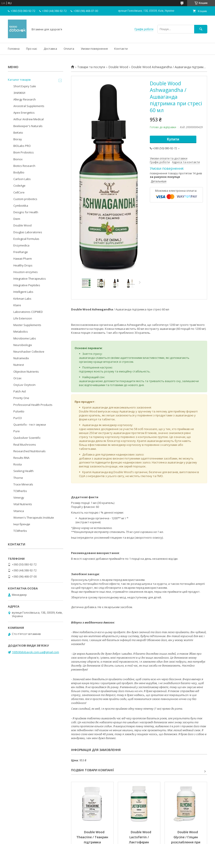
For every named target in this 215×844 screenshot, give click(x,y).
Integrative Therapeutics (29, 279)
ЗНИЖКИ (19, 93)
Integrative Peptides (26, 285)
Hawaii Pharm (22, 259)
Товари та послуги (91, 67)
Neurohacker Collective (28, 352)
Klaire (17, 305)
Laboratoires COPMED (28, 312)
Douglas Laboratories (27, 232)
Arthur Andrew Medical (28, 119)
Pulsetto (18, 411)
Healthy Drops (22, 265)
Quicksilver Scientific (27, 438)
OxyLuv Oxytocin (24, 385)
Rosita (17, 464)
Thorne (18, 478)
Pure (16, 431)
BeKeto (18, 133)
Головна (14, 49)
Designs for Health (25, 212)
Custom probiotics (25, 199)
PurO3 (17, 418)
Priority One (21, 398)
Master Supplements (27, 325)
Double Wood (118, 67)
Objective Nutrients (26, 372)
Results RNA (21, 458)
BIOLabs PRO (22, 146)
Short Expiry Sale (24, 86)
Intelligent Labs (23, 292)
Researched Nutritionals (29, 451)
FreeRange (20, 252)
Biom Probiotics (23, 152)
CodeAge (19, 186)
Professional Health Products (32, 405)
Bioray (17, 139)
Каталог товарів (19, 80)
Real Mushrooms (24, 445)
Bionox (18, 159)
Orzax (17, 378)
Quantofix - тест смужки (29, 425)
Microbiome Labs (24, 338)
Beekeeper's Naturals (28, 126)
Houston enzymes (25, 272)
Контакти (121, 49)
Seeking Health (23, 471)
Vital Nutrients (22, 504)
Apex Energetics (24, 113)
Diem (16, 219)
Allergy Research (24, 99)
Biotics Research (24, 166)
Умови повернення (94, 49)
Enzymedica (21, 245)
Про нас (31, 49)
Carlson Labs (22, 179)
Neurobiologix (22, 345)
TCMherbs (20, 491)
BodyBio (18, 172)
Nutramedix (21, 358)
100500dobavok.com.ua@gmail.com (35, 652)
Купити (173, 139)
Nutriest (18, 365)
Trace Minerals (23, 484)
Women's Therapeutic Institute (33, 518)
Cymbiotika (20, 206)
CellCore (19, 192)
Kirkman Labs (22, 299)
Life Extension (22, 318)
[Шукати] (200, 29)
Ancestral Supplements (28, 106)
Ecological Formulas (26, 239)
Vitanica (18, 511)
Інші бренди (21, 524)
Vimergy (18, 497)
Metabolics (20, 332)
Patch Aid (19, 391)
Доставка (50, 49)
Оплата (69, 49)
